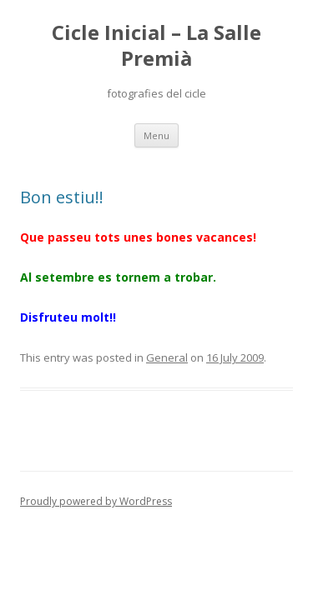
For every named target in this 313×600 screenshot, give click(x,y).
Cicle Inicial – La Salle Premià (156, 46)
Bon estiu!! (61, 197)
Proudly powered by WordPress (96, 501)
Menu (156, 135)
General (167, 357)
